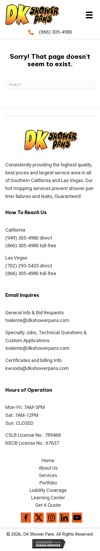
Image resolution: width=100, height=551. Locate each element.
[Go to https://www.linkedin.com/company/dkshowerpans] (64, 518)
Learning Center (48, 497)
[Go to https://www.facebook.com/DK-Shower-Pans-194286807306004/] (26, 518)
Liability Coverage (48, 490)
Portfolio (48, 483)
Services (48, 475)
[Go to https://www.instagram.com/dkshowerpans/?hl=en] (51, 518)
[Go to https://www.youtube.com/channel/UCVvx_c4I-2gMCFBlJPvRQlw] (77, 518)
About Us (48, 468)
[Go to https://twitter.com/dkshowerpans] (39, 518)
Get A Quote (48, 505)
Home (48, 460)
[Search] (50, 84)
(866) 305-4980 (55, 32)
